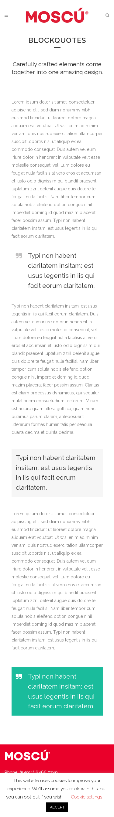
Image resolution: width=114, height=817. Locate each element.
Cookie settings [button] (86, 797)
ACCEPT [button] (57, 807)
